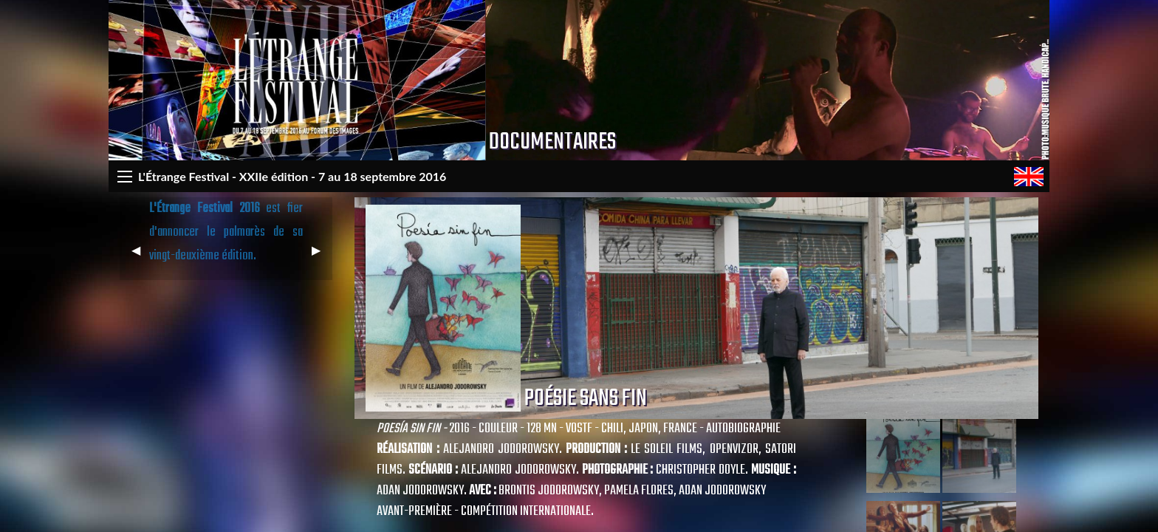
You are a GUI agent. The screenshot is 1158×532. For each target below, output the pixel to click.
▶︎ (322, 256)
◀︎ (141, 256)
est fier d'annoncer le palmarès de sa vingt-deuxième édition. (226, 232)
